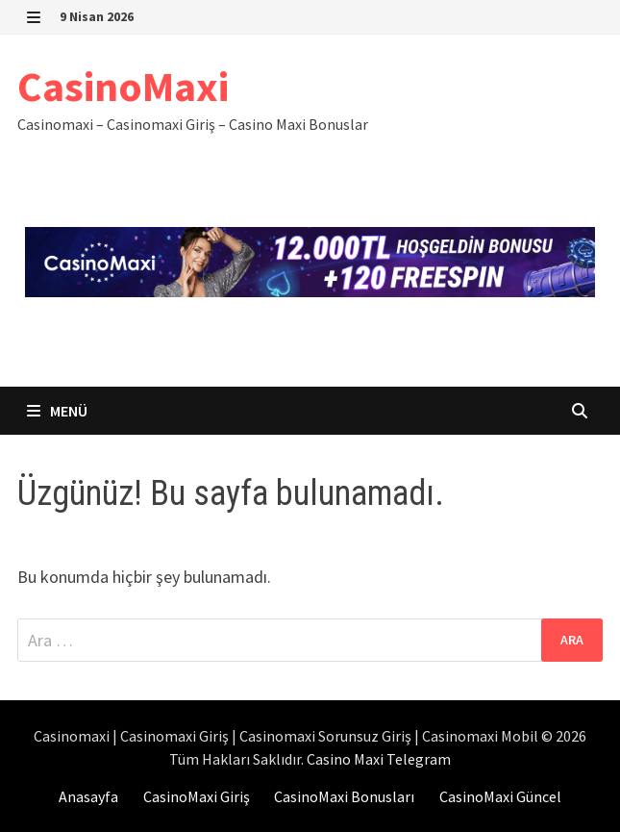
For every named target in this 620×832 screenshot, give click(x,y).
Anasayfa (88, 796)
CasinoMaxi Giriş (196, 796)
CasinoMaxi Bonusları (344, 796)
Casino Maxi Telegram (379, 759)
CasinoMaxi (123, 86)
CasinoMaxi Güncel (500, 796)
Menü (57, 410)
